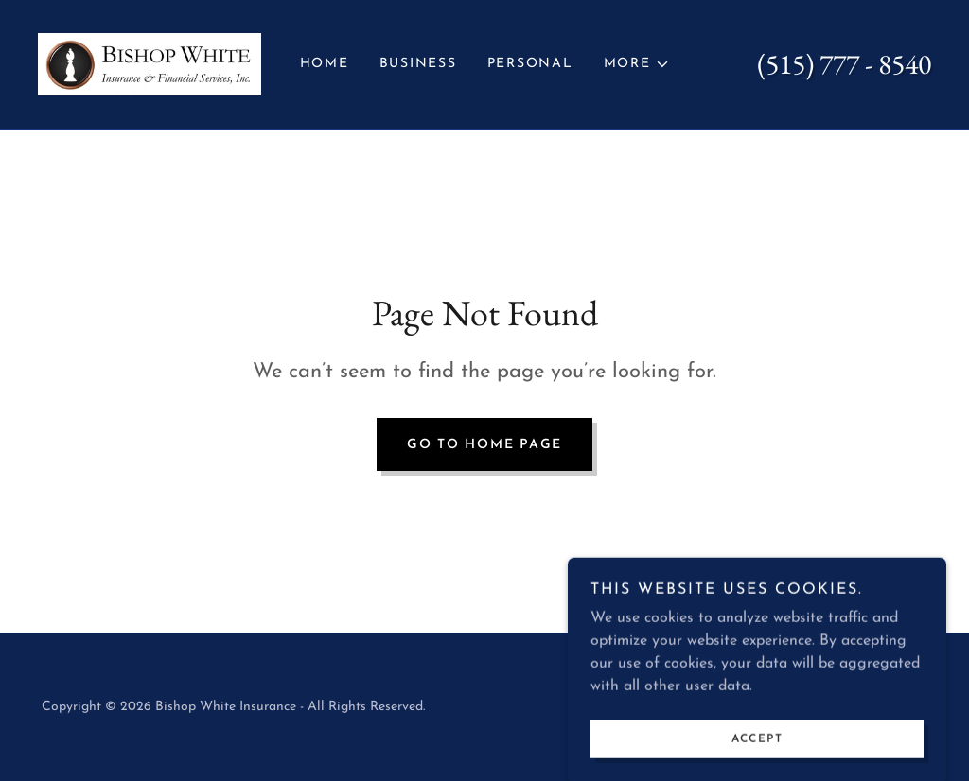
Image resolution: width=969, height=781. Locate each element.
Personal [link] (530, 64)
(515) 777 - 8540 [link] (844, 63)
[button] (637, 64)
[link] (149, 63)
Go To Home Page (484, 445)
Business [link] (418, 64)
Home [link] (324, 64)
